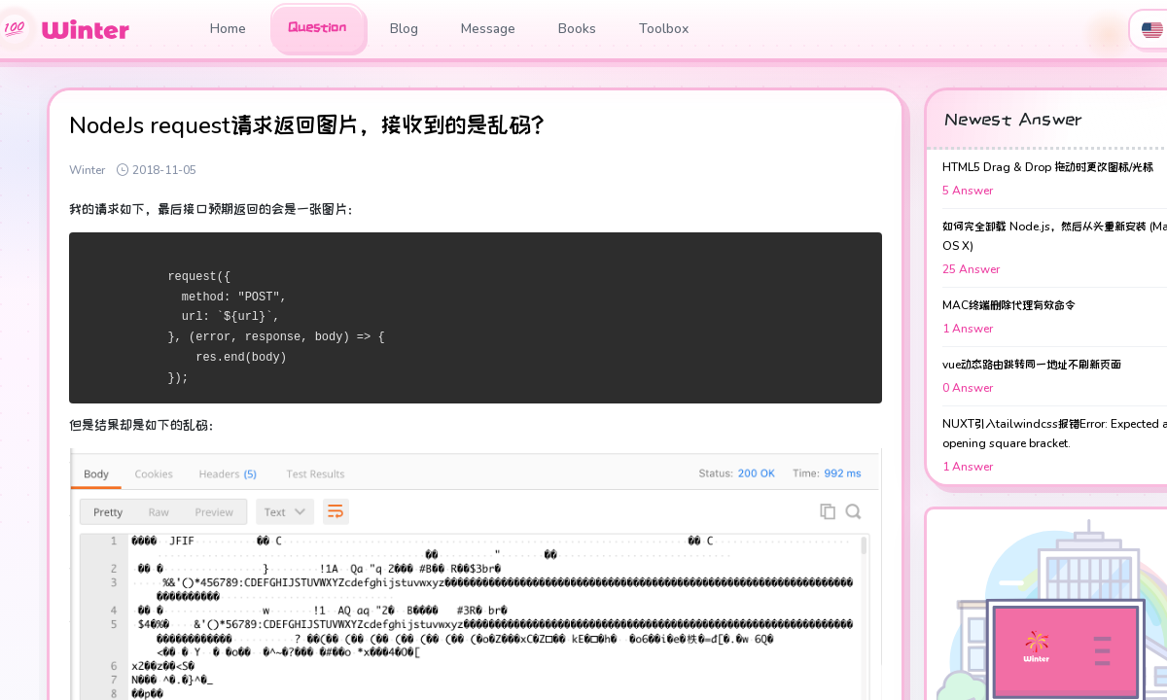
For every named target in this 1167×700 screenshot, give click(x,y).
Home (228, 28)
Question (317, 27)
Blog (404, 28)
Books (577, 28)
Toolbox (664, 28)
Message (488, 28)
